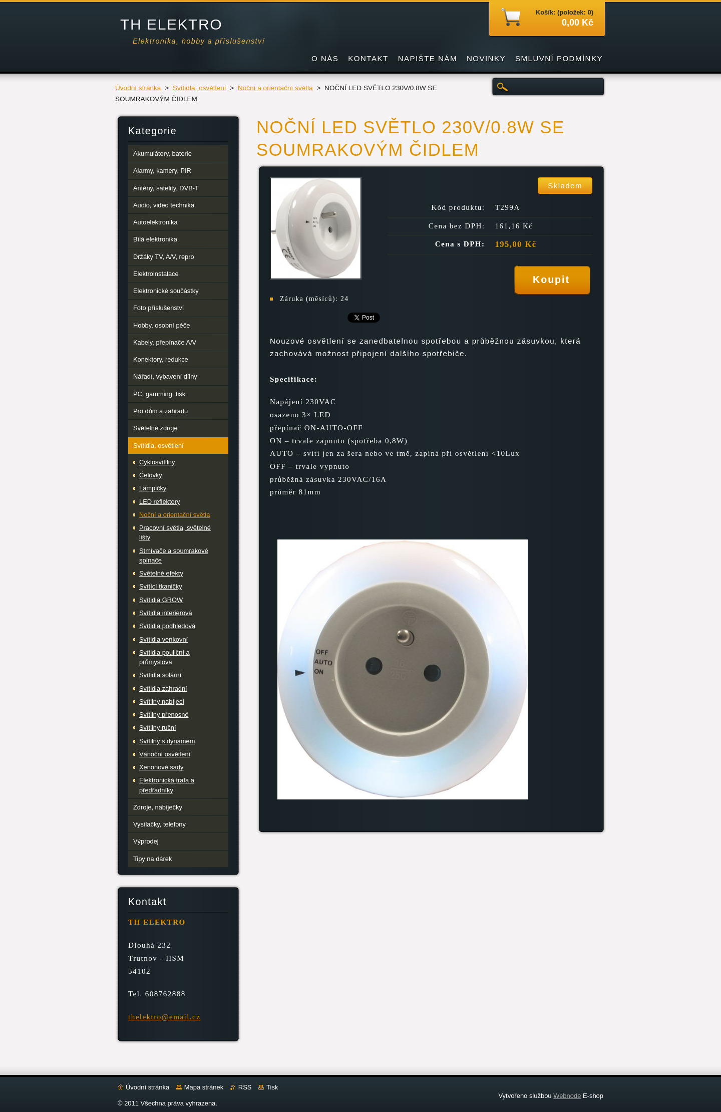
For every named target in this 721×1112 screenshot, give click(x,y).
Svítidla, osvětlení (199, 88)
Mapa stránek (203, 1087)
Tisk (272, 1087)
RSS (245, 1087)
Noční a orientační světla (275, 88)
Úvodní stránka (138, 88)
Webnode (567, 1095)
